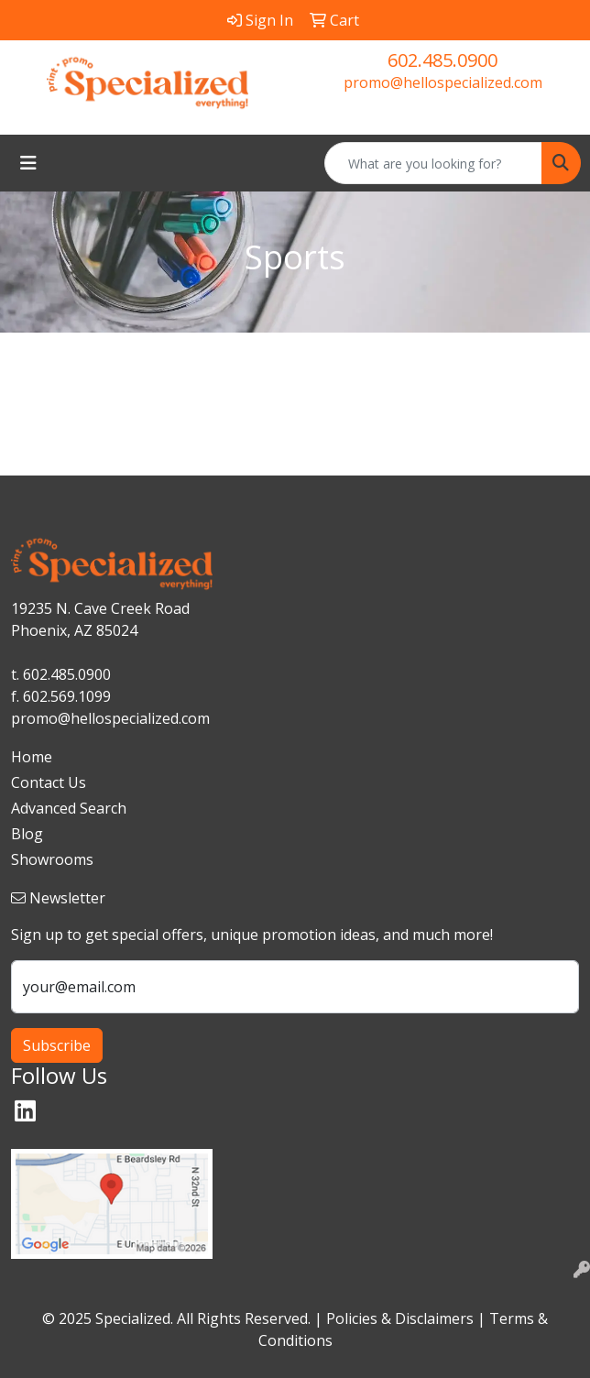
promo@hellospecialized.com (443, 82)
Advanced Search (68, 808)
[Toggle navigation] (28, 163)
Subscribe (57, 1045)
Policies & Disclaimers (400, 1318)
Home (31, 757)
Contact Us (48, 782)
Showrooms (52, 859)
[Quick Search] (433, 163)
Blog (27, 834)
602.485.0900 (442, 60)
